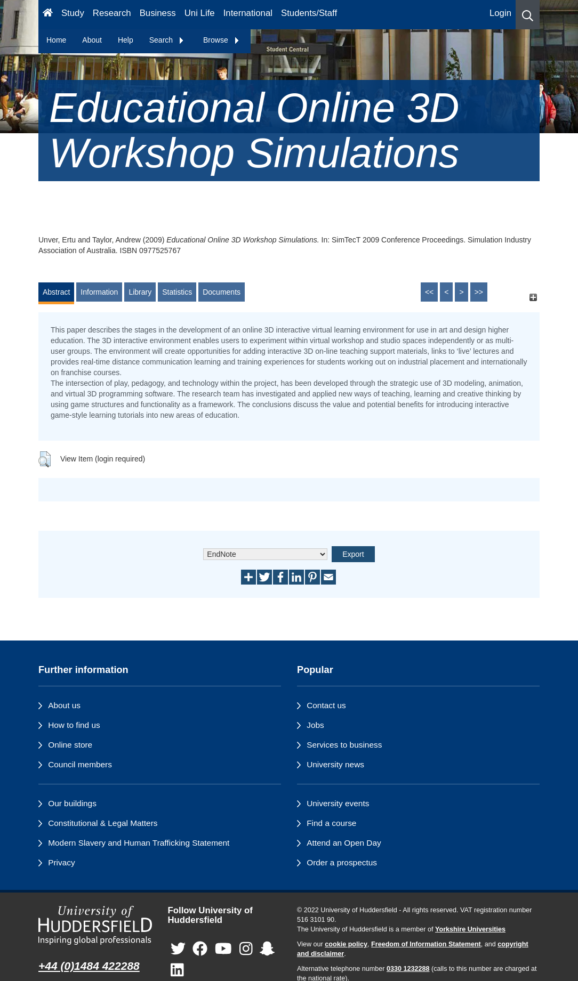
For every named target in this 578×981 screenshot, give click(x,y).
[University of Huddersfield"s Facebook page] (199, 949)
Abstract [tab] (56, 292)
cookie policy (346, 944)
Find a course (331, 823)
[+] (533, 297)
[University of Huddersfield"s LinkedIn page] (177, 970)
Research (112, 13)
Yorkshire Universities (470, 929)
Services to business (344, 744)
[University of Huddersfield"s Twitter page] (178, 949)
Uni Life (199, 13)
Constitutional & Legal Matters (102, 823)
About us (64, 705)
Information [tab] (99, 292)
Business (158, 13)
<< (429, 292)
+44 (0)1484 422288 (89, 966)
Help (125, 40)
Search (166, 40)
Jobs (315, 724)
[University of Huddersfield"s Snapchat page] (267, 949)
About (92, 40)
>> (479, 292)
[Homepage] (47, 14)
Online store (70, 744)
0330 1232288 (408, 968)
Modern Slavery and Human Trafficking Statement (138, 842)
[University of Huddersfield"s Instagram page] (246, 949)
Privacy (61, 862)
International (247, 13)
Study (72, 13)
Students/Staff (309, 13)
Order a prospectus (342, 862)
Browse (221, 40)
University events (338, 803)
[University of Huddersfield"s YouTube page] (223, 949)
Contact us (326, 705)
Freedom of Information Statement (426, 944)
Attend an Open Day (344, 842)
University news (335, 764)
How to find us (74, 724)
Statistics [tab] (177, 292)
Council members (80, 764)
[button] (528, 14)
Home (56, 40)
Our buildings (72, 803)
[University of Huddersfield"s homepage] (95, 925)
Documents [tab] (221, 292)
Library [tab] (140, 292)
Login (500, 13)
